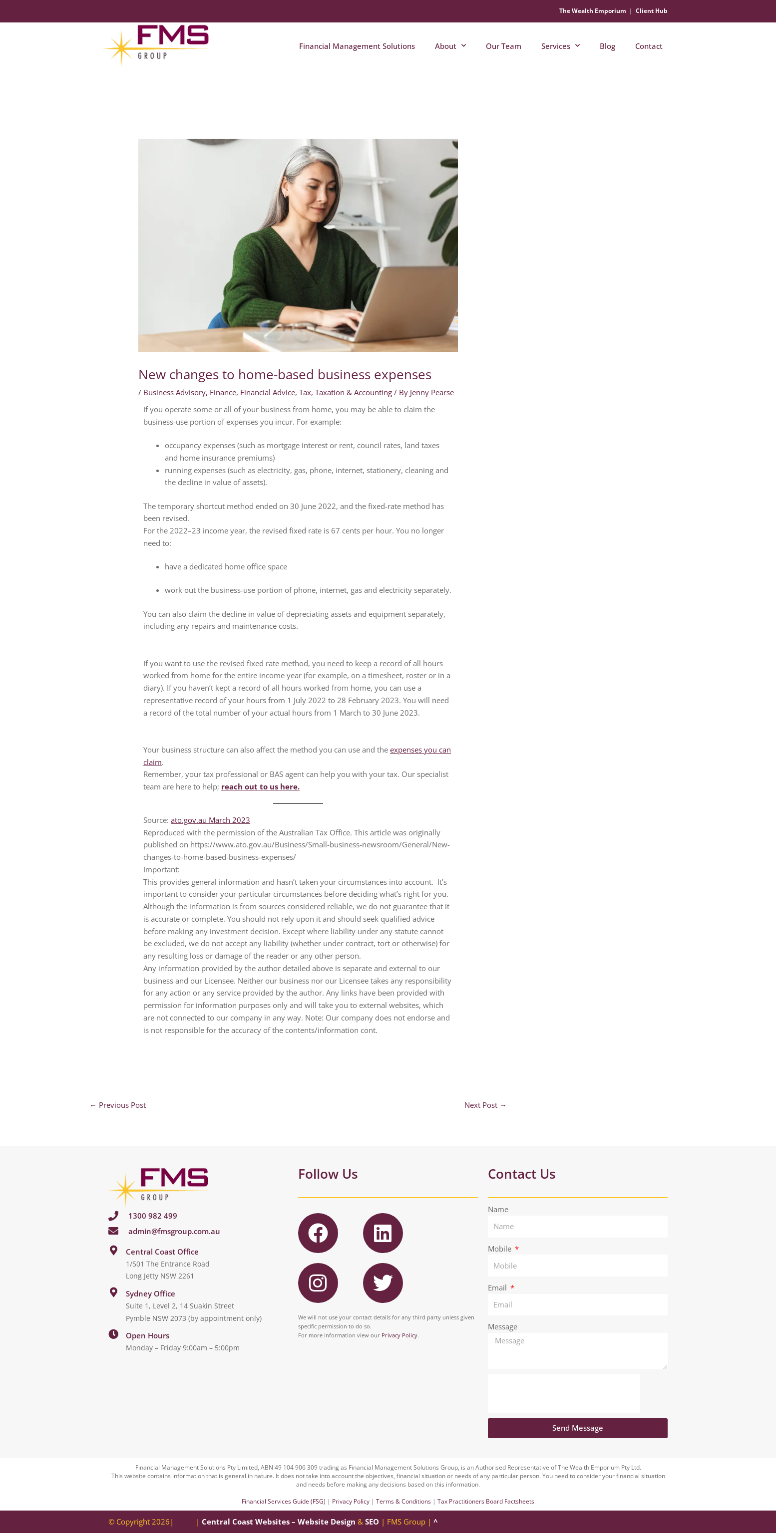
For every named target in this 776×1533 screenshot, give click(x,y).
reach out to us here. (260, 786)
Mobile (500, 1249)
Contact (649, 46)
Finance (223, 392)
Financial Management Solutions (357, 46)
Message (502, 1326)
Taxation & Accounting (353, 392)
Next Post (485, 1105)
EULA (185, 1522)
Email (498, 1287)
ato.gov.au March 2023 (210, 820)
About (450, 45)
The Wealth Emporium (592, 10)
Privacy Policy (399, 1335)
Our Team (503, 46)
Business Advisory (174, 392)
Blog (607, 46)
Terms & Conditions (403, 1501)
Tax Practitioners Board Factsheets (485, 1501)
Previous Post (117, 1105)
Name (498, 1209)
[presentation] (564, 1393)
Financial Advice (267, 392)
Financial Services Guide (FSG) (284, 1501)
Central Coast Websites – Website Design (279, 1522)
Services (560, 45)
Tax (305, 392)
